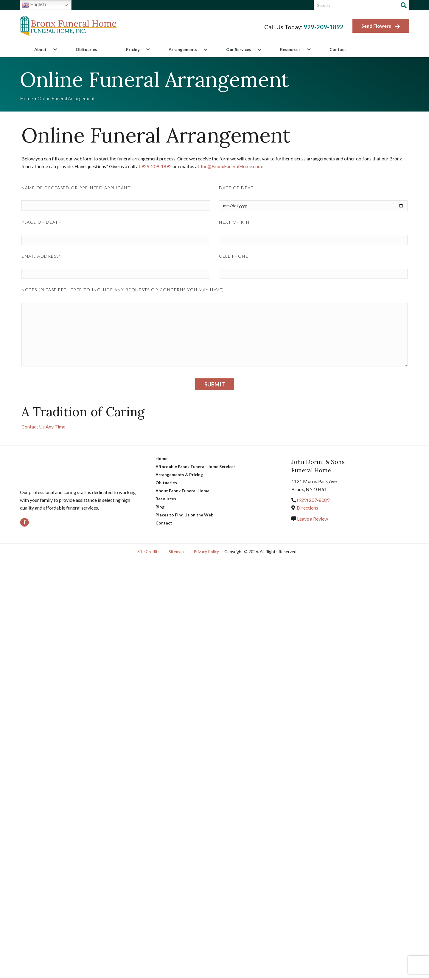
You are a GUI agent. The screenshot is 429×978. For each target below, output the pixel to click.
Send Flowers (380, 26)
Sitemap (176, 551)
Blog (160, 506)
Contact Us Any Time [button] (43, 426)
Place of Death (41, 222)
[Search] (403, 5)
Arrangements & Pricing (179, 474)
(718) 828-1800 (322, 26)
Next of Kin (234, 222)
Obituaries (86, 49)
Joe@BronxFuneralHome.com (234, 166)
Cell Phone (233, 256)
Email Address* (41, 256)
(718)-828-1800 (158, 166)
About (40, 49)
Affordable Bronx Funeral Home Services (196, 466)
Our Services (238, 49)
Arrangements (183, 49)
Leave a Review (312, 519)
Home (26, 98)
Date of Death (238, 187)
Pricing (133, 49)
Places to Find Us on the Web (184, 514)
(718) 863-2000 (313, 500)
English (34, 5)
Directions (307, 507)
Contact (337, 49)
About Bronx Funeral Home (182, 490)
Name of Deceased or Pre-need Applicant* (77, 187)
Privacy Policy (206, 551)
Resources (290, 49)
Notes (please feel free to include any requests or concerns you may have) (122, 289)
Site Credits (148, 551)
